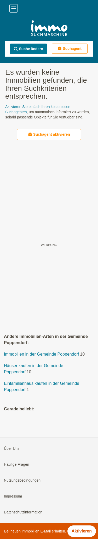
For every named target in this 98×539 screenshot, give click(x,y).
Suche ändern (28, 49)
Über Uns (11, 448)
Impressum (13, 496)
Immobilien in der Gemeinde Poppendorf (41, 354)
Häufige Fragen (16, 464)
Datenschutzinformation (23, 512)
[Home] (49, 28)
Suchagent (69, 48)
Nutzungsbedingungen (22, 480)
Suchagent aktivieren (49, 134)
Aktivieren (82, 531)
